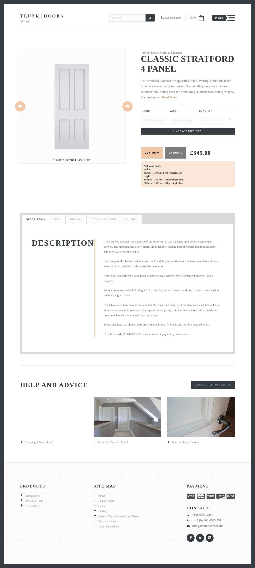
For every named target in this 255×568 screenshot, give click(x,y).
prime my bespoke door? (113, 442)
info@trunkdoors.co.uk (207, 525)
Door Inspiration (107, 521)
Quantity (205, 111)
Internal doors (32, 495)
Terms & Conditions (109, 526)
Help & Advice (106, 500)
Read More (169, 97)
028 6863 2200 (173, 17)
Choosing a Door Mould (39, 442)
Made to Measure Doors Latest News (118, 516)
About (101, 495)
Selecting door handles (185, 442)
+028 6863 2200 (202, 514)
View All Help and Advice (213, 385)
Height (146, 111)
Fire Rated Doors (34, 500)
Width (174, 111)
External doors (32, 506)
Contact (102, 506)
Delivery (103, 511)
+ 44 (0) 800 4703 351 (206, 520)
